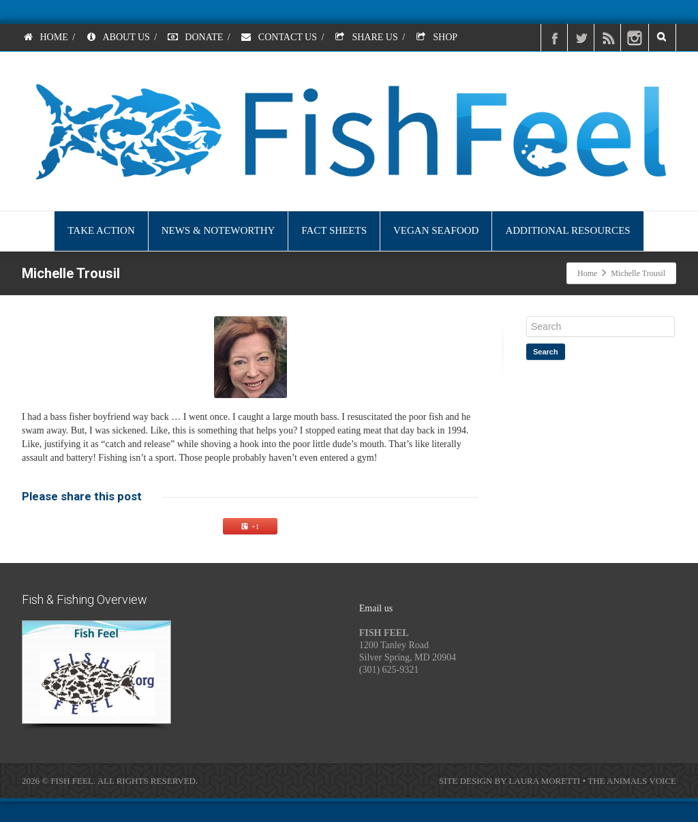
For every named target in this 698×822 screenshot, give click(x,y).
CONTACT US (278, 37)
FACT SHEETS (334, 230)
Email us (376, 608)
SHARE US (366, 37)
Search (545, 352)
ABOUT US (117, 37)
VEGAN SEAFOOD (436, 230)
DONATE (195, 37)
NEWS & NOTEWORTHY (218, 230)
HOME (45, 37)
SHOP (436, 37)
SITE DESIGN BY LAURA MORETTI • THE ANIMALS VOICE (557, 781)
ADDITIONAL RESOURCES (567, 230)
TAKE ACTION (100, 230)
